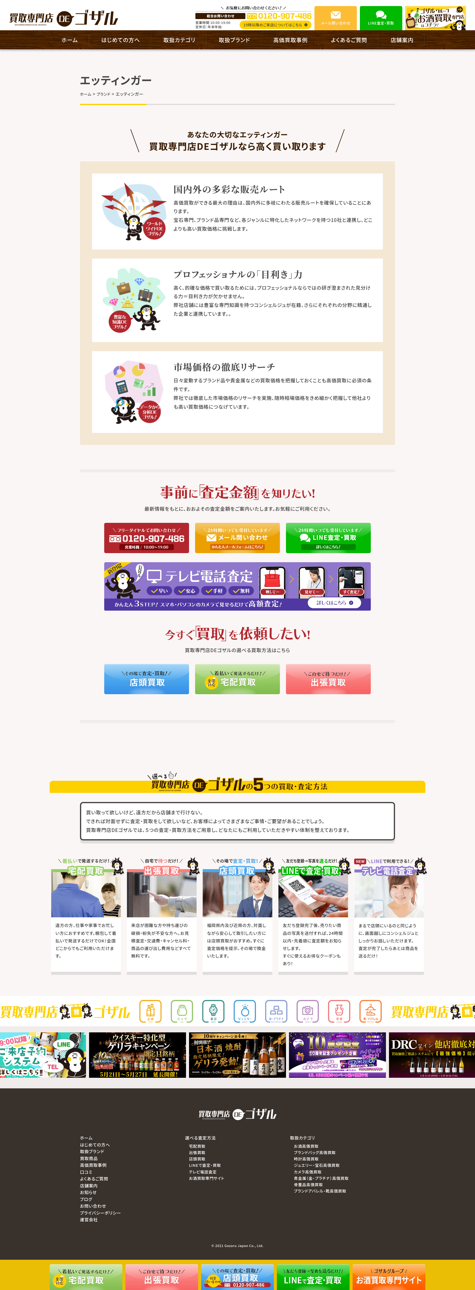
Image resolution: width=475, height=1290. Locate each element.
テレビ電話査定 (203, 1172)
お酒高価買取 (306, 1146)
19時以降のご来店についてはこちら (276, 24)
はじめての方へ (120, 40)
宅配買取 (197, 1146)
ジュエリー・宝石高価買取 (317, 1165)
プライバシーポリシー (100, 1213)
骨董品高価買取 (308, 1184)
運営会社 (89, 1219)
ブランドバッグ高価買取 (315, 1152)
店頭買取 (197, 1159)
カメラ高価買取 (307, 1172)
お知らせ (88, 1192)
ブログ (86, 1199)
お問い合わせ (93, 1206)
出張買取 (197, 1152)
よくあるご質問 (349, 40)
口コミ (86, 1172)
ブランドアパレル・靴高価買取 (320, 1191)
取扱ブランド (234, 40)
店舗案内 (402, 40)
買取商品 (89, 1158)
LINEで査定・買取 (205, 1165)
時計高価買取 (306, 1159)
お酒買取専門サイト (206, 1178)
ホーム (69, 40)
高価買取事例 (290, 40)
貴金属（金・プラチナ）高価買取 (321, 1178)
